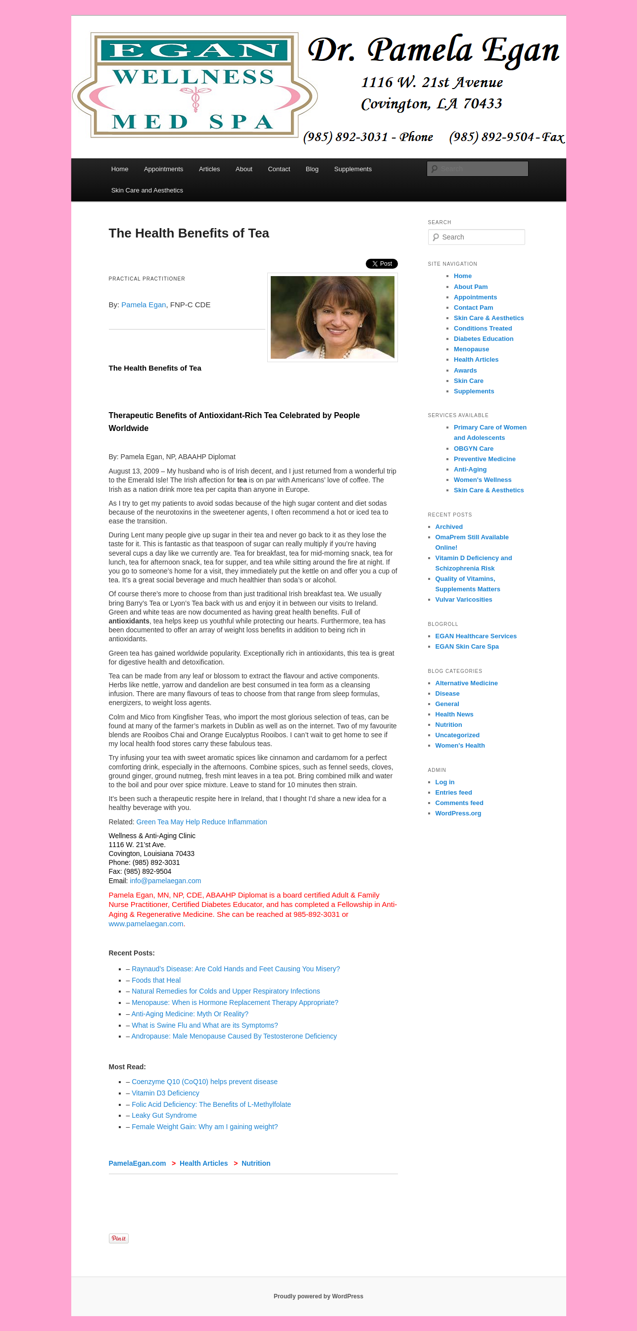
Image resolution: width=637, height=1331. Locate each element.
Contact (279, 169)
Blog (312, 169)
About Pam (471, 286)
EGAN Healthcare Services (476, 636)
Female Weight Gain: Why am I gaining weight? (205, 1127)
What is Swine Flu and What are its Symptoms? (205, 1025)
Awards (465, 370)
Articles (209, 169)
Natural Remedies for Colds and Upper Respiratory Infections (226, 991)
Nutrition (256, 1163)
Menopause (472, 349)
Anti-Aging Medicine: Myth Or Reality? (189, 1014)
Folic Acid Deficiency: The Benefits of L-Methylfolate (211, 1104)
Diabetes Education (484, 338)
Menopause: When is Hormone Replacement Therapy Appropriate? (235, 1002)
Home (120, 169)
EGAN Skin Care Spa (467, 646)
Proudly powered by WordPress (318, 1296)
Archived (449, 526)
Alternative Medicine (467, 683)
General (447, 704)
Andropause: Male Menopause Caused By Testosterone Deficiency (234, 1036)
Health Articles (204, 1163)
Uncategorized (458, 735)
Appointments (164, 169)
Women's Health (460, 745)
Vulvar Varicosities (464, 599)
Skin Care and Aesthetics (147, 190)
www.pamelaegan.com (146, 923)
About (244, 169)
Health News (455, 714)
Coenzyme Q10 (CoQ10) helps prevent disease (205, 1082)
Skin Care (469, 380)
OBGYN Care (473, 448)
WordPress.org (459, 813)
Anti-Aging (470, 469)
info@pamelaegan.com (165, 881)
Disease (448, 693)
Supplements (353, 169)
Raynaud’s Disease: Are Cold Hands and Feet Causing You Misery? (236, 969)
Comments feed (460, 803)
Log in (445, 782)
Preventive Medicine (485, 459)
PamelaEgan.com (137, 1163)
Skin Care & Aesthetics (489, 318)
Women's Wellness (483, 479)
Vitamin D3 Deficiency (165, 1093)
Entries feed (454, 792)
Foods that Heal (156, 980)
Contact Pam (473, 307)
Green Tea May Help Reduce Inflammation (202, 822)
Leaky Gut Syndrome (164, 1115)
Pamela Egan (143, 304)
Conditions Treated (483, 328)
